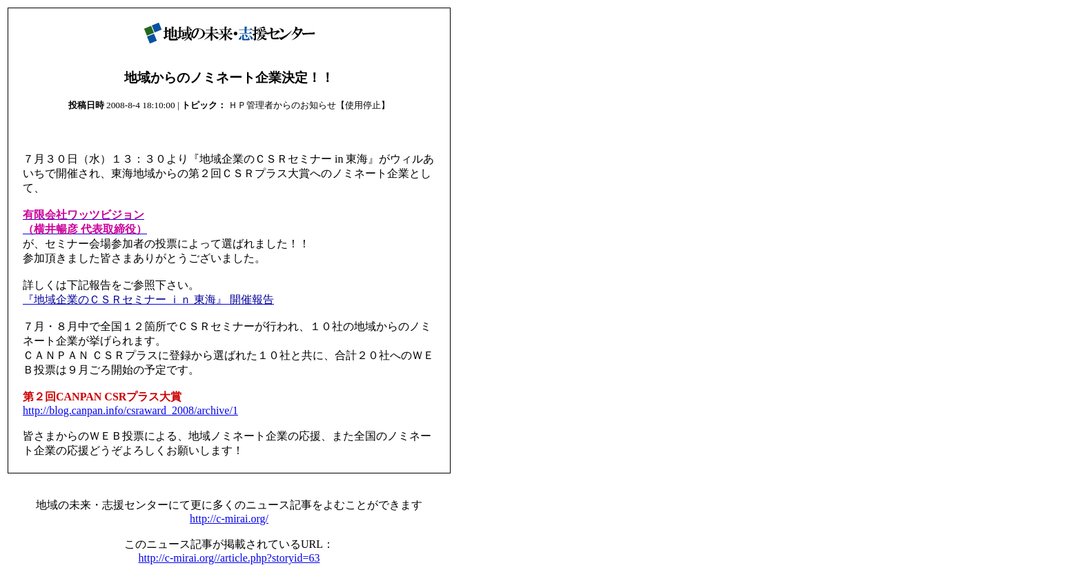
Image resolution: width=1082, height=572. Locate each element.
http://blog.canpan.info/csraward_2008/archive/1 (130, 410)
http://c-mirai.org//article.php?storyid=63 (229, 558)
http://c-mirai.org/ (229, 518)
